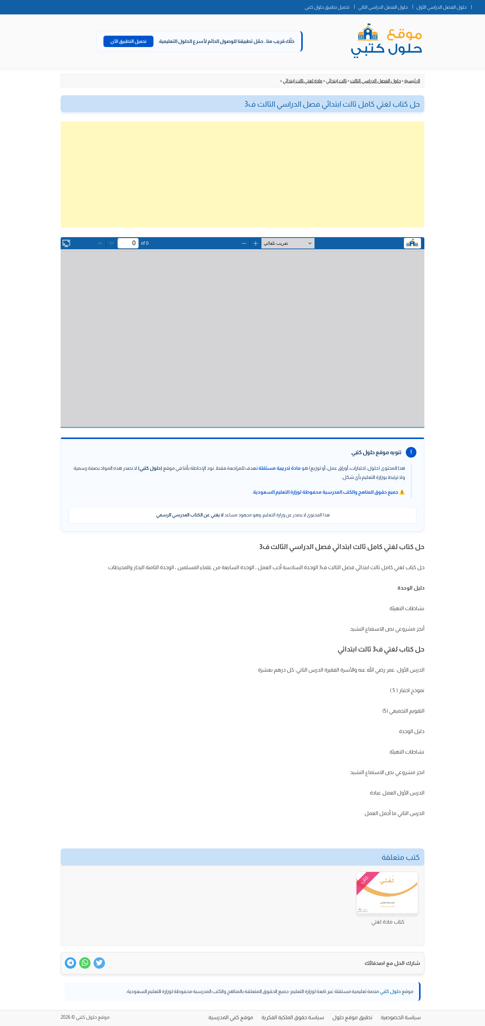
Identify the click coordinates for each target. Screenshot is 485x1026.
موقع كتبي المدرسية (230, 1017)
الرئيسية (412, 80)
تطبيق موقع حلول (352, 1017)
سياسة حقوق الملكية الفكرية (292, 1017)
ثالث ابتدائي (336, 80)
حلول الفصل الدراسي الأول (441, 7)
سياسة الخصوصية (401, 1017)
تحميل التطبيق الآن (128, 41)
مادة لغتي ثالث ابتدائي (302, 80)
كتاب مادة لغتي (387, 922)
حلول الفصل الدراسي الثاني (383, 7)
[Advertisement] (242, 174)
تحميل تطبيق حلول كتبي (327, 7)
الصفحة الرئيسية (478, 6)
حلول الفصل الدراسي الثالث (375, 80)
